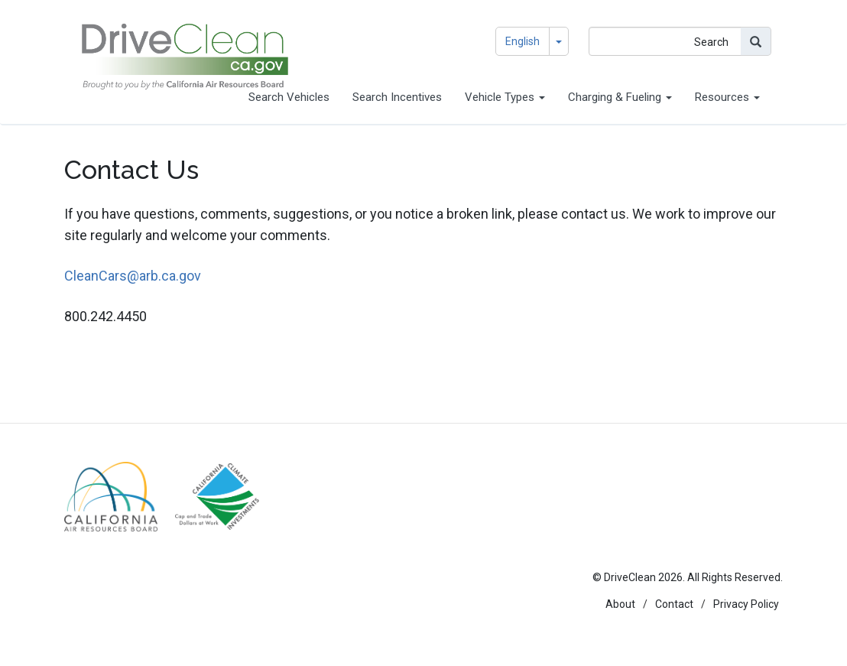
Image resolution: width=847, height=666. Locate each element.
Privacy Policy (746, 604)
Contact (674, 604)
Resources (727, 97)
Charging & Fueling (620, 97)
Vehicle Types (505, 97)
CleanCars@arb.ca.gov (132, 276)
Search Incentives (397, 97)
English (522, 41)
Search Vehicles (288, 97)
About (620, 604)
